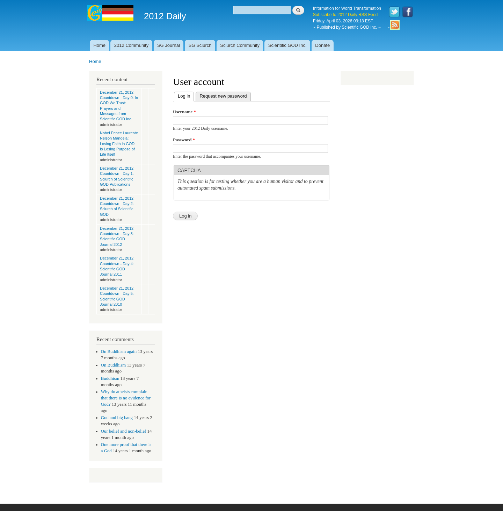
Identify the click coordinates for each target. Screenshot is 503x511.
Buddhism (110, 378)
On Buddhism (113, 365)
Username (184, 111)
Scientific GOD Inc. (287, 45)
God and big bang (117, 417)
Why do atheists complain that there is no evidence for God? (126, 398)
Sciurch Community (240, 45)
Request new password (223, 96)
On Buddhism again (119, 351)
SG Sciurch (200, 45)
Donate (322, 45)
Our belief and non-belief (123, 431)
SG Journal (168, 45)
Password (184, 139)
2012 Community (131, 45)
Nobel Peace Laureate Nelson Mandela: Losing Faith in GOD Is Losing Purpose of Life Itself (119, 143)
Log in (186, 95)
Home (99, 45)
